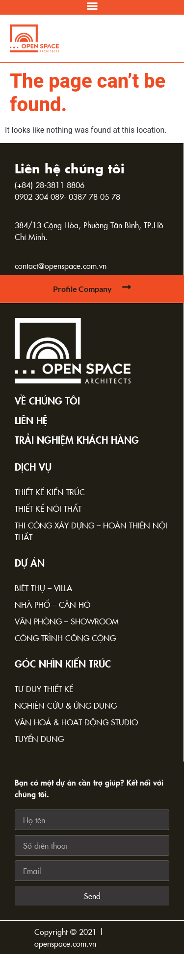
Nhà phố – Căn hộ (52, 604)
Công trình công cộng (65, 637)
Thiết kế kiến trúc (50, 491)
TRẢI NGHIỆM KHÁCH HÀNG (77, 439)
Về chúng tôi (47, 400)
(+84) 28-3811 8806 (49, 184)
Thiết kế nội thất (48, 508)
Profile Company (82, 288)
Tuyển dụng (39, 738)
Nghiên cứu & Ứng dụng (66, 705)
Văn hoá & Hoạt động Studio (76, 721)
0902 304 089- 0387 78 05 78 (67, 196)
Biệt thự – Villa (43, 587)
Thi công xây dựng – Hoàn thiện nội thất (91, 531)
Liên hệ (31, 420)
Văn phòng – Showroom (67, 621)
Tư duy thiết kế (44, 688)
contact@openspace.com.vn (60, 265)
